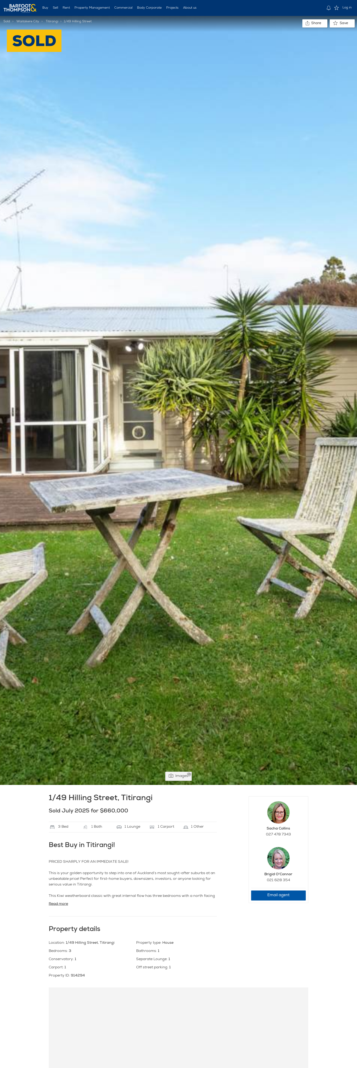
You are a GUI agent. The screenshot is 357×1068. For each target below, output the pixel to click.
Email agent (278, 895)
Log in (347, 7)
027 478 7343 (278, 835)
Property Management (92, 8)
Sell (55, 8)
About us (189, 8)
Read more (58, 904)
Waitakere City (27, 21)
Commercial (123, 8)
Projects (172, 8)
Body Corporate (149, 8)
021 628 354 (278, 880)
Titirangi (52, 21)
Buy (45, 8)
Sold (6, 21)
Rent (66, 8)
